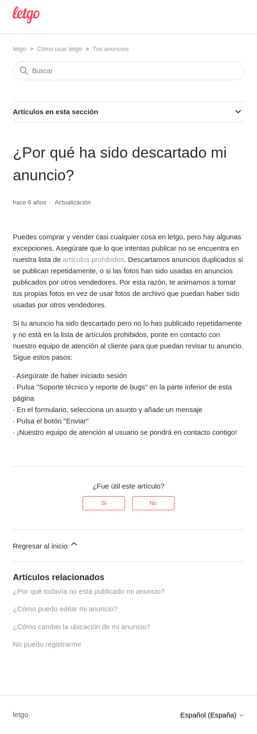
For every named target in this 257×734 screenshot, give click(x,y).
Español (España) (212, 715)
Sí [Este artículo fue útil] (104, 503)
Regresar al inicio (46, 544)
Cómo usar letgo (59, 48)
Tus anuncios (110, 48)
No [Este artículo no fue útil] (153, 503)
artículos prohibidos (93, 259)
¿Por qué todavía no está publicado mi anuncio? (89, 591)
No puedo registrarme (47, 644)
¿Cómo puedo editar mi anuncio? (65, 609)
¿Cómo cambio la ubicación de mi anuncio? (81, 627)
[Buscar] (128, 70)
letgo (19, 48)
